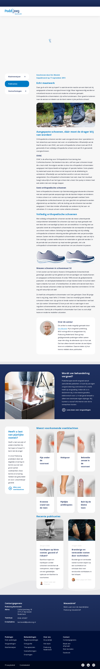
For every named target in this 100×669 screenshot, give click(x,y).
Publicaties (12, 84)
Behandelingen (30, 634)
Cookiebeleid (25, 662)
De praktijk (47, 637)
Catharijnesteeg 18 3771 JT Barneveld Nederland (25, 609)
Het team (46, 641)
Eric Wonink (62, 329)
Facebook (66, 650)
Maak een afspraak (67, 642)
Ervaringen (28, 652)
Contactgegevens (69, 637)
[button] (26, 76)
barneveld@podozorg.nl (27, 619)
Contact (66, 634)
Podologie (9, 634)
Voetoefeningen (15, 91)
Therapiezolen (29, 645)
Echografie (28, 641)
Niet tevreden (68, 646)
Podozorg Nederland (47, 646)
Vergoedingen (10, 641)
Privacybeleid (10, 662)
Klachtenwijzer (14, 77)
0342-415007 (22, 615)
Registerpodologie (31, 637)
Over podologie (11, 637)
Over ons (47, 634)
